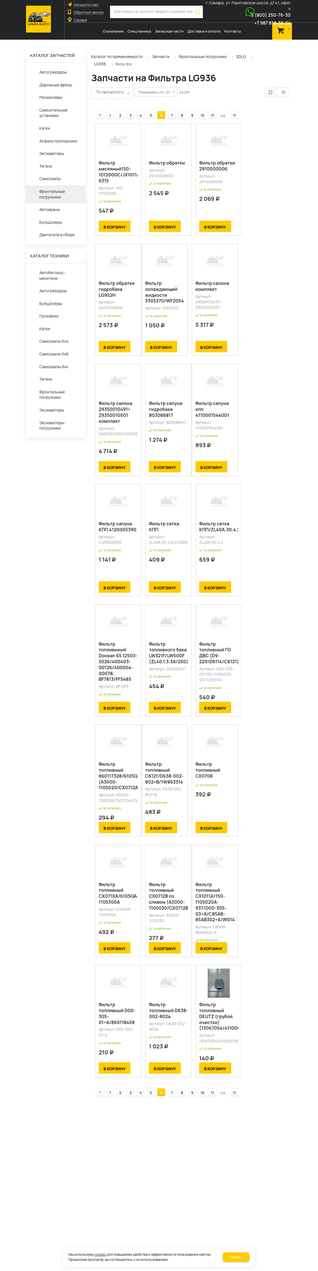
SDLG (241, 56)
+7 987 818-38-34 (272, 23)
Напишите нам (86, 5)
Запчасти (160, 56)
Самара (80, 20)
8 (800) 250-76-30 (271, 15)
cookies (100, 1254)
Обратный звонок (89, 12)
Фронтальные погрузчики (203, 56)
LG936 (100, 64)
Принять (236, 1257)
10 (198, 105)
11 (208, 105)
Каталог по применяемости (117, 56)
